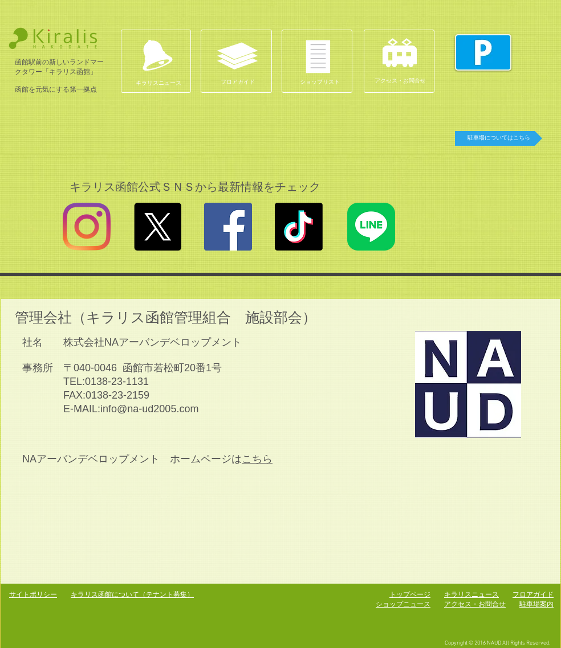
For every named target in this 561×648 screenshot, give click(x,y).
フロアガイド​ (533, 594)
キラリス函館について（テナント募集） (132, 594)
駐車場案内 (536, 604)
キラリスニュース (471, 594)
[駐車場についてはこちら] (498, 138)
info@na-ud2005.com (149, 409)
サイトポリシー (33, 594)
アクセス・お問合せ (475, 604)
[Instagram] (87, 227)
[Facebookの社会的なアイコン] (228, 227)
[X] (157, 227)
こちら (257, 459)
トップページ (409, 594)
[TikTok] (299, 227)
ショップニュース (403, 604)
